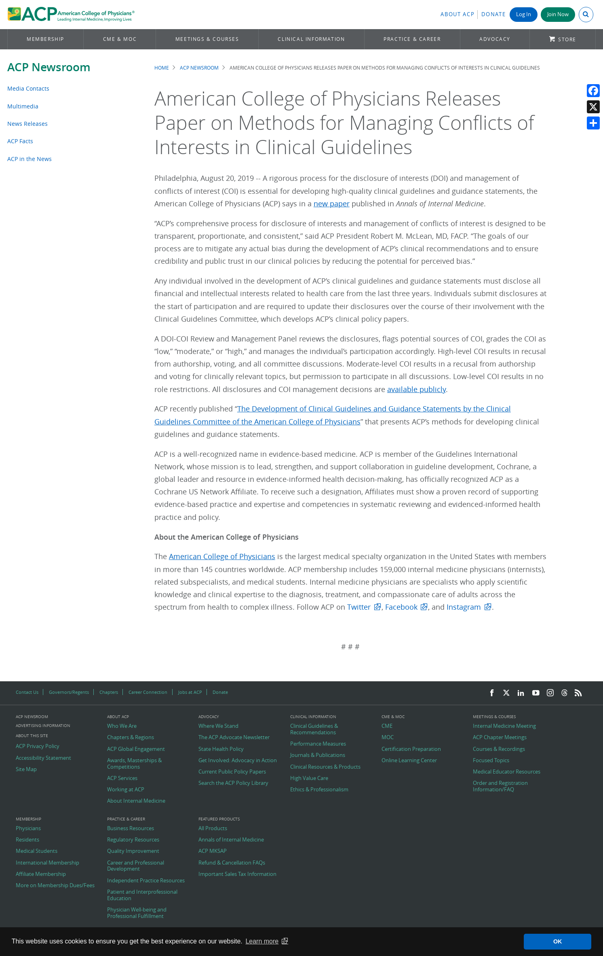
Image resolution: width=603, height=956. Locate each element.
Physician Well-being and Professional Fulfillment (137, 913)
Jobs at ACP (190, 692)
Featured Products (219, 819)
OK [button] (557, 941)
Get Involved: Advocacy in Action (237, 760)
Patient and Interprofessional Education (142, 895)
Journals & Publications (317, 755)
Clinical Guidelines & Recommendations (314, 729)
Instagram (464, 607)
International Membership (47, 863)
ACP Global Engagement (136, 749)
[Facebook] (491, 693)
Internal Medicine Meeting (504, 726)
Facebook (401, 607)
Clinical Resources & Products (325, 767)
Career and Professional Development (135, 866)
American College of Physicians (222, 556)
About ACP (457, 14)
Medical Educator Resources (506, 772)
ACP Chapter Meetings (500, 737)
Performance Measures (318, 744)
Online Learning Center (409, 760)
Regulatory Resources (133, 840)
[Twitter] (506, 693)
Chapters (108, 692)
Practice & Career (412, 39)
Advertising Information (43, 725)
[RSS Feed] (578, 693)
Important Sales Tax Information (237, 874)
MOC (388, 737)
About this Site (32, 735)
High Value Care (309, 778)
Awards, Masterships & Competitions (134, 763)
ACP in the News (29, 159)
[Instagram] (550, 693)
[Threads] (564, 693)
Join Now (558, 14)
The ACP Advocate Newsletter (234, 737)
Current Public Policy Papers (232, 772)
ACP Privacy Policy (37, 746)
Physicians (28, 828)
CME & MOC (120, 39)
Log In (523, 14)
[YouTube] (536, 693)
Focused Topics (491, 760)
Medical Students (36, 851)
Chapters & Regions (130, 737)
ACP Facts (20, 141)
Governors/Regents (69, 692)
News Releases (27, 123)
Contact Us (27, 692)
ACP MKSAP (212, 851)
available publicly (416, 389)
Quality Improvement (133, 851)
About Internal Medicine (136, 801)
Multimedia (22, 106)
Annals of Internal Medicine (231, 840)
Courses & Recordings (499, 749)
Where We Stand (218, 726)
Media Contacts (28, 88)
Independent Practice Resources (146, 881)
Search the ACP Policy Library (233, 783)
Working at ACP (125, 789)
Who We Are (122, 726)
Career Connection (148, 692)
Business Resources (130, 828)
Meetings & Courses (207, 39)
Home (161, 67)
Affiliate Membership (41, 874)
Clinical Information (311, 39)
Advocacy (494, 39)
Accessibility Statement (43, 758)
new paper (332, 203)
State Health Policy (221, 749)
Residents (27, 840)
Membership (45, 39)
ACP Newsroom (49, 66)
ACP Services (122, 778)
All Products (212, 828)
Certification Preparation (411, 749)
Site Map (26, 769)
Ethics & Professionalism (319, 789)
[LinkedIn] (521, 693)
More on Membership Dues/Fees (55, 885)
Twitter (359, 607)
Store (567, 39)
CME (387, 726)
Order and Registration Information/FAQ (500, 786)
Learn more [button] (261, 941)
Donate (493, 14)
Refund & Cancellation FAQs (231, 863)
